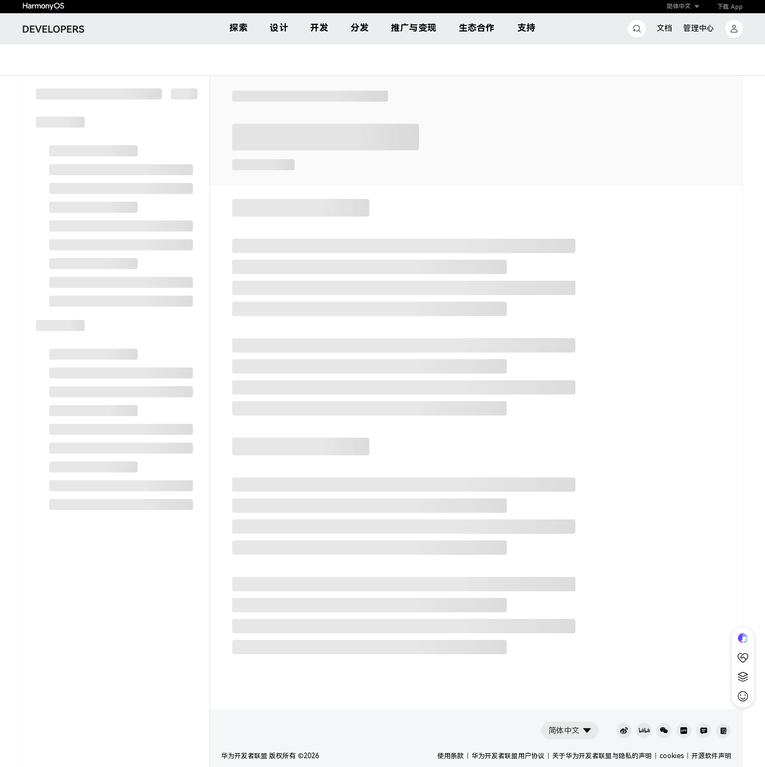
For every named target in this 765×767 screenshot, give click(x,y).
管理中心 (698, 28)
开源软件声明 (711, 756)
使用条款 (450, 756)
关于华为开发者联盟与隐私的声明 (602, 756)
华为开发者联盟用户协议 (507, 756)
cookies (671, 756)
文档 (664, 28)
